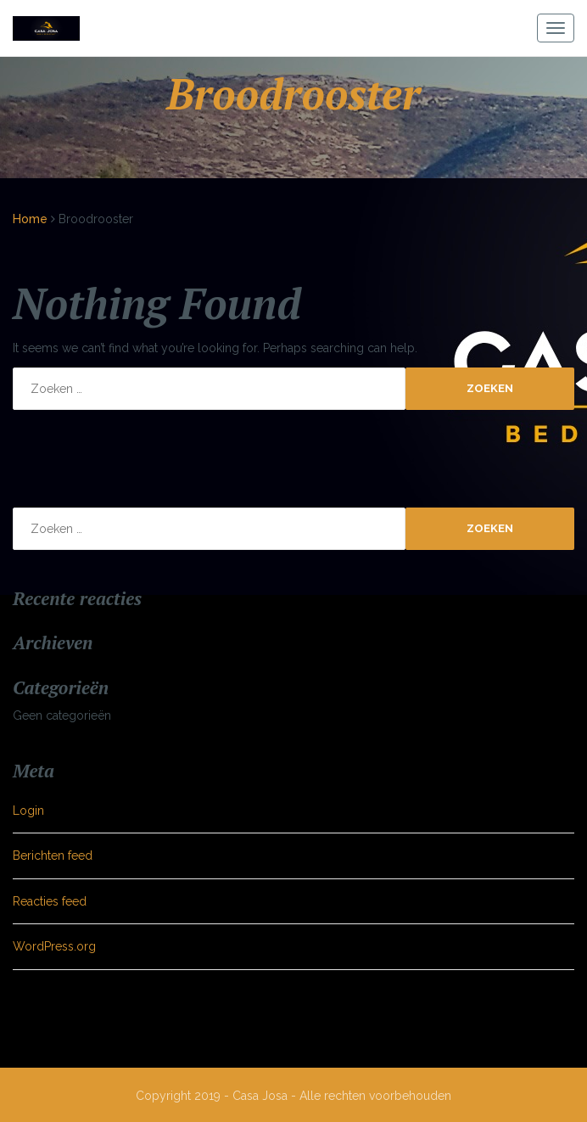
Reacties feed (50, 901)
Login (28, 810)
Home (30, 219)
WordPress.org (54, 946)
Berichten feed (52, 855)
